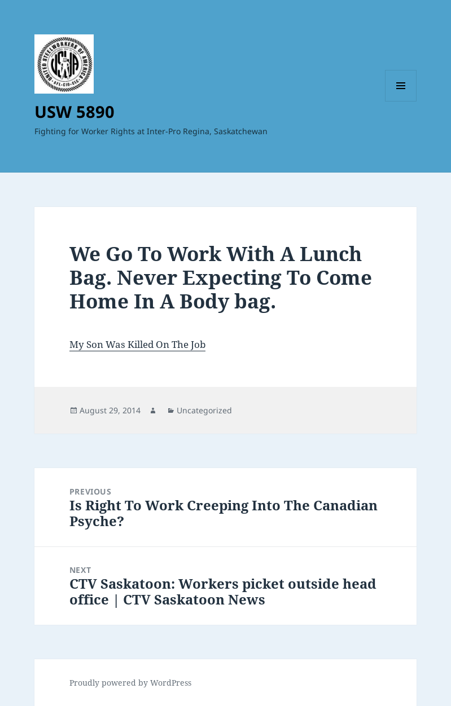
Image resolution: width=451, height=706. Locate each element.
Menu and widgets (401, 101)
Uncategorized (204, 410)
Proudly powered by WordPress (130, 682)
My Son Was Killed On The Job (137, 344)
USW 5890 (74, 111)
